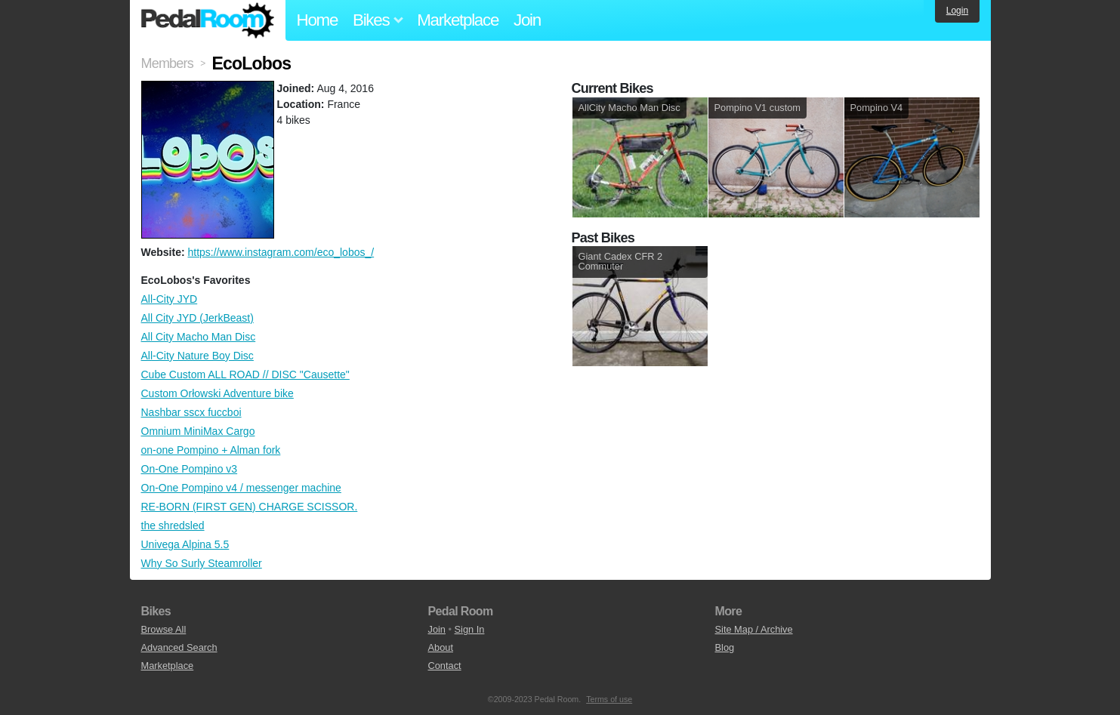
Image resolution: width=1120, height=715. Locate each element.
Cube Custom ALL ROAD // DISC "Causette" (245, 374)
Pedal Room (207, 20)
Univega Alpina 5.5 (185, 544)
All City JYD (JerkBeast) (197, 318)
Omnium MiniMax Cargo (198, 431)
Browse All (164, 629)
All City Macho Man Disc (198, 337)
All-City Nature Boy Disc (197, 356)
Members (167, 63)
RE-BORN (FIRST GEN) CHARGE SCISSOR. (249, 507)
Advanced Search (179, 647)
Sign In (470, 629)
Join (527, 20)
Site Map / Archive (754, 629)
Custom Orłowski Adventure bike (217, 393)
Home (317, 20)
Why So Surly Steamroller (201, 563)
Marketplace (457, 20)
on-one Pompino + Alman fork (211, 450)
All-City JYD (169, 299)
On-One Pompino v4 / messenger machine (241, 488)
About (440, 647)
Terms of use (609, 699)
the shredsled (173, 525)
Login (957, 10)
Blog (725, 647)
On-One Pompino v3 (189, 469)
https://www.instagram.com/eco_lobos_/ (280, 252)
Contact (444, 665)
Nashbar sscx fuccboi (191, 412)
